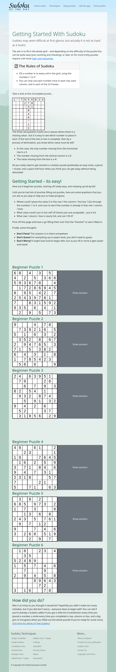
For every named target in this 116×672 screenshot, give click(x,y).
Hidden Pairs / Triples (42, 638)
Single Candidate (19, 638)
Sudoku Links (83, 646)
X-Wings (36, 642)
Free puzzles (99, 6)
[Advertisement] (58, 21)
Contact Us (82, 650)
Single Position (18, 642)
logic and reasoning (42, 58)
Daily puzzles (70, 6)
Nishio (35, 654)
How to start (40, 6)
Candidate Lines (18, 646)
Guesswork (37, 658)
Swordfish (37, 646)
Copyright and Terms (86, 654)
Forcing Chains (39, 650)
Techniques (54, 6)
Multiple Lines (17, 654)
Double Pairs (17, 650)
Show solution (80, 292)
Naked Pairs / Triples (20, 658)
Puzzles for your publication (89, 642)
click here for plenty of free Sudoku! (31, 623)
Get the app (84, 6)
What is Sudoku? (85, 638)
